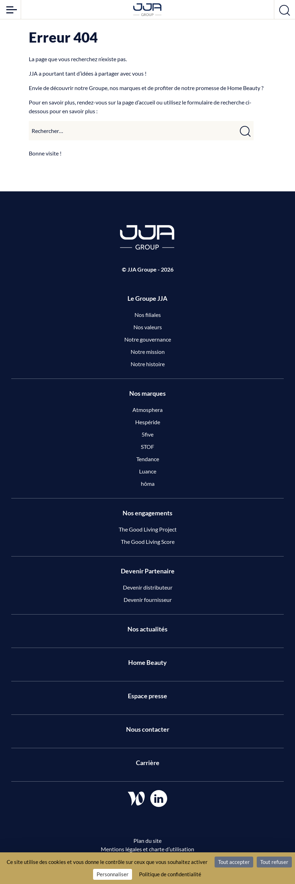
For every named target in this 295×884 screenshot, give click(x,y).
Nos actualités (147, 629)
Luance (147, 471)
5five (147, 434)
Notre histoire (148, 364)
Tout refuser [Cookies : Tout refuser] (274, 862)
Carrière (147, 763)
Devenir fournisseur (148, 599)
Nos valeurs (147, 327)
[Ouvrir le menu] (10, 9)
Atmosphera (147, 409)
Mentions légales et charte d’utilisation (147, 849)
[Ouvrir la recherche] (284, 9)
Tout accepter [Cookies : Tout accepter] (234, 862)
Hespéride (147, 422)
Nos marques (147, 393)
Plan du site (147, 840)
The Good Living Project (148, 529)
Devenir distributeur (147, 587)
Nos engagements (147, 513)
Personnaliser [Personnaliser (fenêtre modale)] (113, 874)
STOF (147, 446)
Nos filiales (148, 314)
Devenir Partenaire (148, 571)
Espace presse (147, 696)
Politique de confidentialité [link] (170, 874)
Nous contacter (147, 729)
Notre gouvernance (147, 339)
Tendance (147, 459)
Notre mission (148, 351)
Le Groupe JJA (147, 298)
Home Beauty (147, 662)
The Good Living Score (148, 541)
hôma (148, 483)
